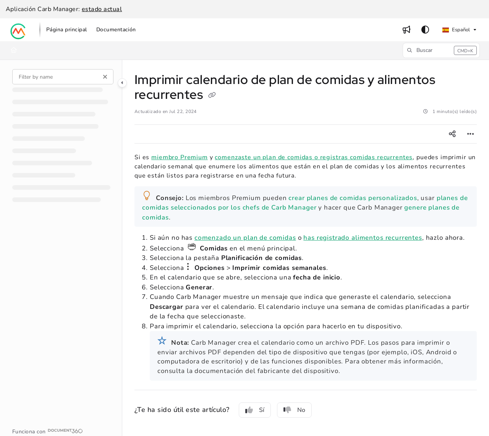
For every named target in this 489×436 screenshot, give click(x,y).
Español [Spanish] (456, 29)
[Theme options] (425, 30)
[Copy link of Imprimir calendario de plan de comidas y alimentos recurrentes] (212, 96)
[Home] (14, 50)
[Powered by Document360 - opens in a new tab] (47, 431)
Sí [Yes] (254, 410)
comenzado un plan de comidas (245, 237)
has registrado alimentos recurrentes (362, 237)
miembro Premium (179, 157)
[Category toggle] (122, 82)
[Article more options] (471, 134)
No (294, 410)
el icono (188, 266)
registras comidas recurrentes (366, 157)
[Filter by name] (62, 76)
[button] (18, 29)
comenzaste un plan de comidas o (267, 157)
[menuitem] (66, 30)
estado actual (102, 9)
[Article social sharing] (452, 134)
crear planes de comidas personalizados (352, 198)
